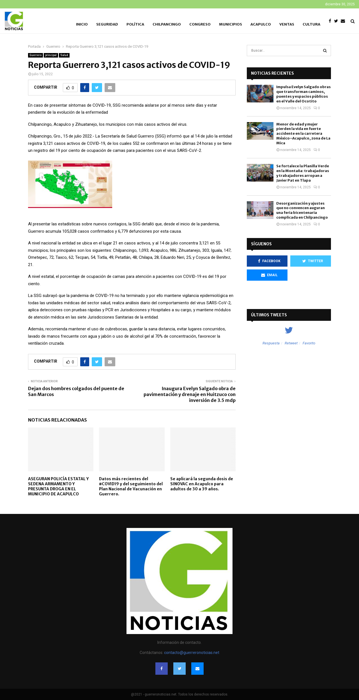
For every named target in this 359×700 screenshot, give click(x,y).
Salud (64, 55)
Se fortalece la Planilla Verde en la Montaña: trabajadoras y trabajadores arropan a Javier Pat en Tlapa (302, 173)
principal (51, 55)
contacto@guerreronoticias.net (191, 652)
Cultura (311, 24)
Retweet (291, 343)
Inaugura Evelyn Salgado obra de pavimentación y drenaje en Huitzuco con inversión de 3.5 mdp (190, 394)
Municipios (230, 24)
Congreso (200, 24)
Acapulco (260, 24)
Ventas (286, 24)
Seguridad (107, 24)
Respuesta (271, 343)
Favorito (309, 343)
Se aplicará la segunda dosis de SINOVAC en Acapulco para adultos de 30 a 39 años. (201, 483)
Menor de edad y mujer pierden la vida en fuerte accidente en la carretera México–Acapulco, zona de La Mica (303, 134)
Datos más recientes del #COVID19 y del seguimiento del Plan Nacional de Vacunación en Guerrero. (131, 486)
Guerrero (35, 55)
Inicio (82, 24)
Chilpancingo (167, 24)
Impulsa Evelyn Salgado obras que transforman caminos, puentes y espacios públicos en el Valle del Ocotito (303, 94)
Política (135, 24)
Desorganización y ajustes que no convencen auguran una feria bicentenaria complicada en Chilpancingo (302, 210)
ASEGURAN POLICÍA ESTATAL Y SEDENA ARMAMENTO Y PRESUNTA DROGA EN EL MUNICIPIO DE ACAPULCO (58, 486)
